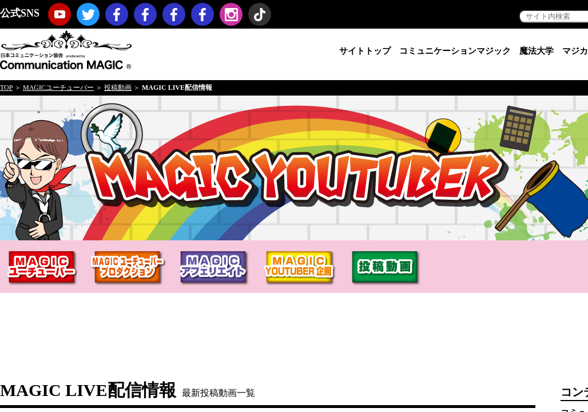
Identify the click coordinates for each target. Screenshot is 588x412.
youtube (59, 14)
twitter (88, 14)
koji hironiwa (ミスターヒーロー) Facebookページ (202, 14)
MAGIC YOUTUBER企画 (300, 269)
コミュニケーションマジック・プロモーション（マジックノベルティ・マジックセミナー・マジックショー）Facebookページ (145, 14)
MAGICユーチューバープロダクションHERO (129, 269)
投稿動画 (118, 88)
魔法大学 (536, 51)
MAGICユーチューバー (58, 88)
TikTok (259, 14)
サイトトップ (365, 51)
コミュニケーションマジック (455, 51)
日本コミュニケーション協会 (66, 49)
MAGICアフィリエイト (214, 269)
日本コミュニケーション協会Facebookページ (116, 14)
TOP (6, 88)
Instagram (231, 14)
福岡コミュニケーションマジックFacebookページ (173, 14)
